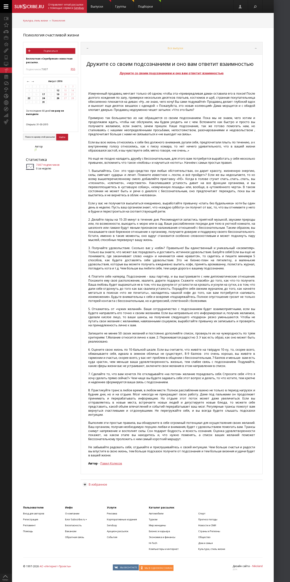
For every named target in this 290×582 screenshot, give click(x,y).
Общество (204, 537)
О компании (72, 513)
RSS (73, 69)
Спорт (201, 513)
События (112, 537)
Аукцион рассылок (118, 531)
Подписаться (51, 50)
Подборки (149, 4)
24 (43, 98)
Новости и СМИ (207, 525)
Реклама (112, 513)
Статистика (36, 159)
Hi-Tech (153, 543)
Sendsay (112, 525)
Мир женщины (157, 525)
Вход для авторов (33, 513)
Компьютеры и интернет (164, 549)
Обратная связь (74, 537)
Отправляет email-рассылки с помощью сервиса (66, 6)
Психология (58, 20)
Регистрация (30, 519)
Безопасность (73, 525)
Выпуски (101, 4)
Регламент (29, 525)
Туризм (153, 519)
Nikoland (257, 566)
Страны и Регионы (209, 531)
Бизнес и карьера (159, 531)
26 (58, 98)
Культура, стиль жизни (35, 20)
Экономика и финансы (162, 537)
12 (58, 90)
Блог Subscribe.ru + (76, 519)
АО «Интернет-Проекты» (55, 566)
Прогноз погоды (207, 519)
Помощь (28, 531)
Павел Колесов (111, 463)
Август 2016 (55, 81)
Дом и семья (205, 543)
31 (43, 102)
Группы (124, 4)
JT (36, 149)
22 (29, 98)
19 (58, 94)
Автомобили (156, 513)
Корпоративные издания (122, 519)
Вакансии (70, 531)
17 (43, 94)
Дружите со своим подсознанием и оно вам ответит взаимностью (171, 73)
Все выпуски (175, 48)
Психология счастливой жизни (51, 35)
